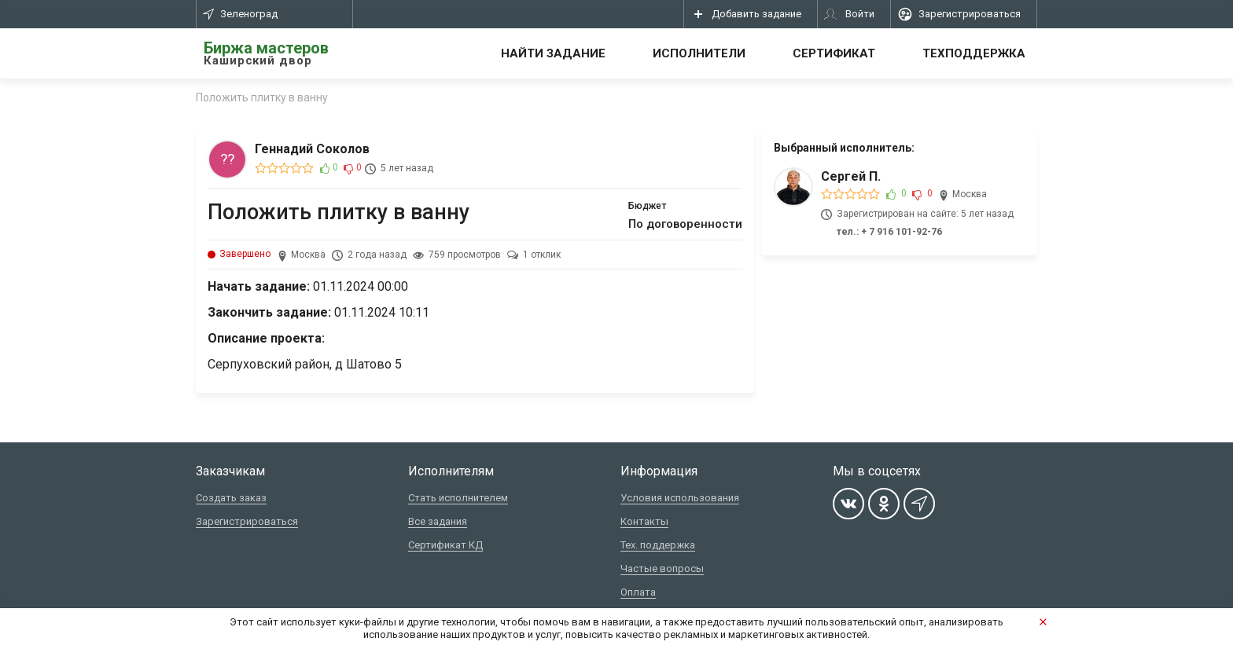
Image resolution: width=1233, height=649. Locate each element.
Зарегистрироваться (247, 521)
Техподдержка (973, 53)
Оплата (638, 592)
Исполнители (699, 53)
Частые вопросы (662, 568)
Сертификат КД (445, 545)
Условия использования (679, 498)
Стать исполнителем (458, 498)
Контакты (644, 521)
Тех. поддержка (657, 545)
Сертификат (834, 53)
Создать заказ (231, 498)
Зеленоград (240, 14)
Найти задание (553, 53)
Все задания (437, 521)
